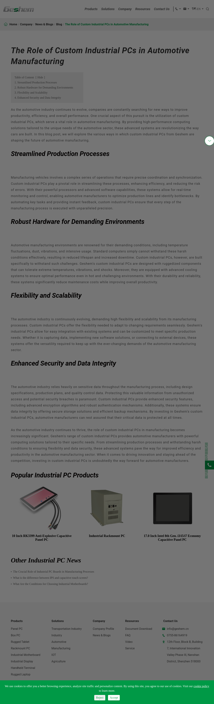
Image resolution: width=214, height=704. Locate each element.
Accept (114, 697)
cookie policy (201, 686)
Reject (99, 697)
